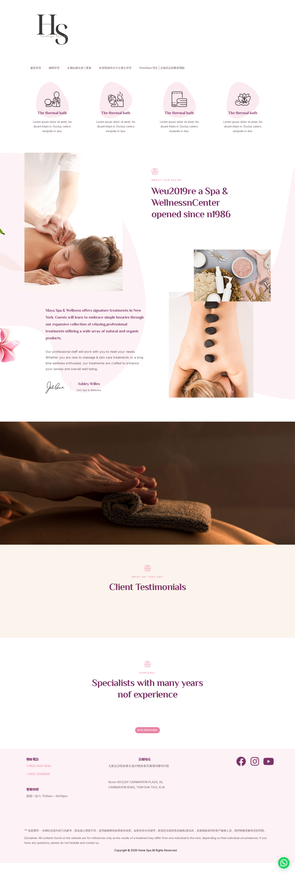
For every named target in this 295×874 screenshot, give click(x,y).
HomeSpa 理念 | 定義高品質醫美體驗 (162, 67)
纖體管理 (54, 67)
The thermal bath (52, 113)
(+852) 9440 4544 (38, 766)
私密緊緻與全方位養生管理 (115, 67)
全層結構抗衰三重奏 (79, 67)
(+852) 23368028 (38, 774)
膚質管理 (35, 67)
